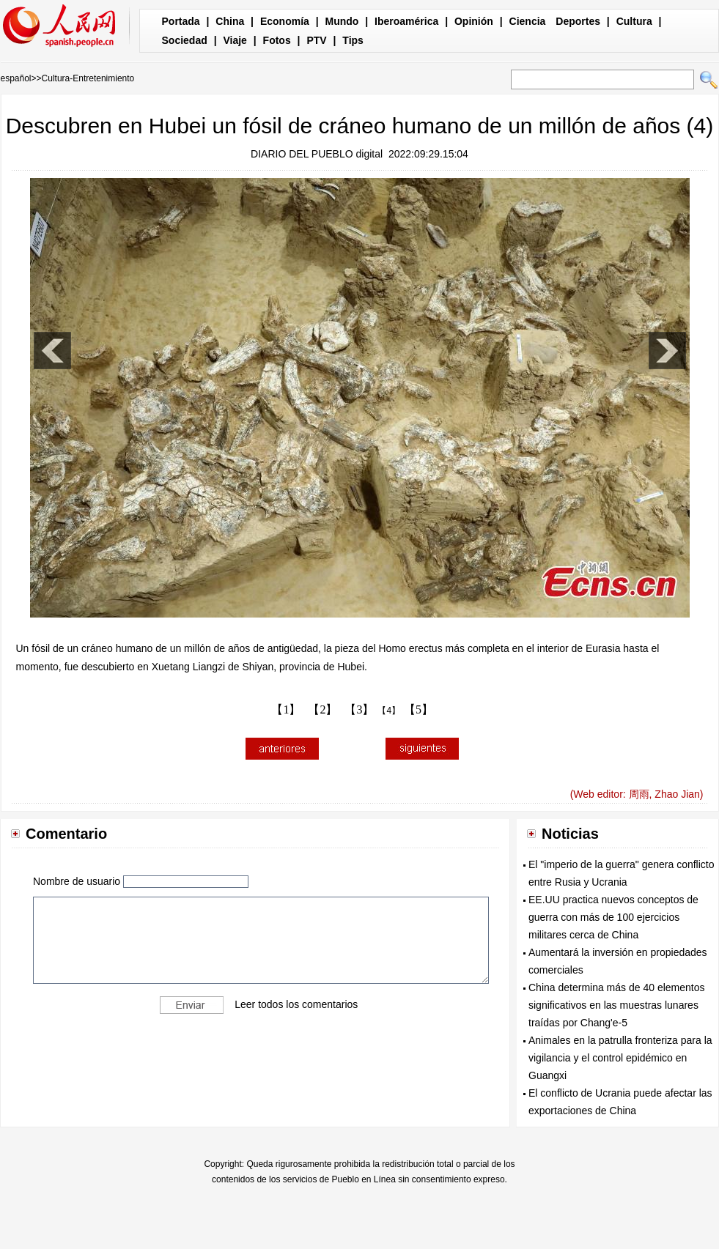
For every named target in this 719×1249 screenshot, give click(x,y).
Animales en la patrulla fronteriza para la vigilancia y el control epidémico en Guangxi (620, 1057)
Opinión (473, 21)
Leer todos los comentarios (296, 1004)
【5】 (418, 709)
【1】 (285, 709)
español (16, 78)
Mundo (342, 21)
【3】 (359, 709)
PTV (316, 40)
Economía (284, 21)
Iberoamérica (406, 21)
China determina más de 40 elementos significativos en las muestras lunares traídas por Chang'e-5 (616, 1005)
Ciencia (527, 21)
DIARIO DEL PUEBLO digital (317, 154)
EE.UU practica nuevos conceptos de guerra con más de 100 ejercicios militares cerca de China (613, 917)
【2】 (322, 709)
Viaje (234, 40)
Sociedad (184, 40)
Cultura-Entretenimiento (88, 78)
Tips (353, 40)
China (229, 21)
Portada (181, 21)
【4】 (388, 710)
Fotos (277, 40)
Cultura (634, 21)
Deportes (578, 21)
